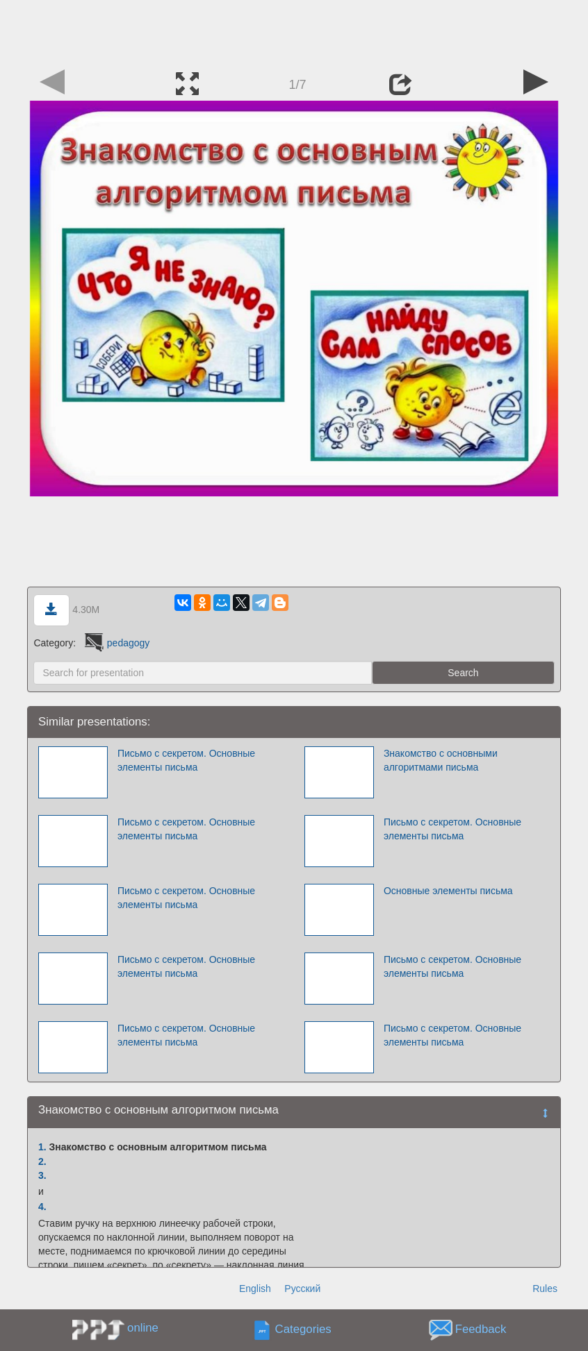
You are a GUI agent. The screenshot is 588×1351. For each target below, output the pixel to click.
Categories (303, 1329)
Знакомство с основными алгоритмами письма (441, 760)
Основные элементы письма (448, 890)
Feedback (481, 1329)
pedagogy (115, 642)
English (255, 1288)
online (142, 1327)
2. (42, 1161)
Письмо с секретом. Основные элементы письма (186, 760)
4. (42, 1206)
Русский (302, 1288)
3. (42, 1175)
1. (42, 1146)
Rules (544, 1288)
